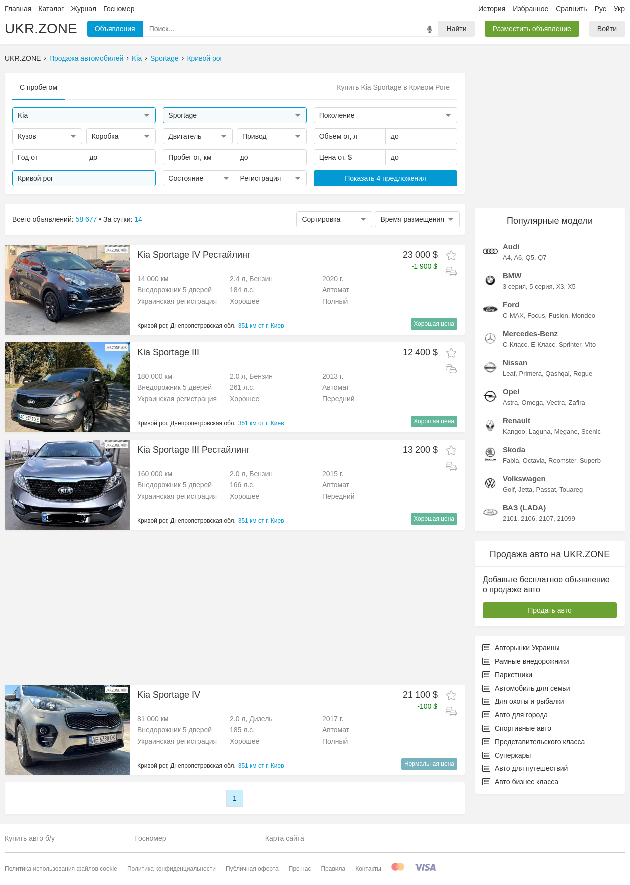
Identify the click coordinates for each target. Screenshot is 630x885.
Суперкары (506, 756)
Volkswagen (524, 478)
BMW (512, 276)
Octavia (534, 460)
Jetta (525, 490)
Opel (511, 392)
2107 (546, 518)
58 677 (87, 220)
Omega (533, 402)
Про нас (300, 869)
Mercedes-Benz (530, 334)
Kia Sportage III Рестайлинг (194, 450)
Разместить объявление (532, 29)
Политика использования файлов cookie (61, 869)
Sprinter (570, 344)
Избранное (530, 9)
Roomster (562, 460)
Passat (546, 490)
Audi (511, 246)
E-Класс (543, 344)
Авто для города (515, 715)
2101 (510, 518)
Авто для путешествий (525, 768)
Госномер (119, 9)
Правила (333, 869)
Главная (18, 9)
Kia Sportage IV (169, 695)
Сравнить (571, 9)
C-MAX (513, 316)
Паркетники (507, 675)
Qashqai (558, 374)
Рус (600, 9)
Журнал (83, 9)
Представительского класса (533, 742)
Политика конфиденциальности (172, 869)
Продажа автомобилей (87, 58)
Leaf (509, 374)
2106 (528, 518)
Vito (590, 344)
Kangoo (514, 432)
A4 (507, 258)
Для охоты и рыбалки (523, 702)
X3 (560, 286)
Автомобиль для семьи (526, 688)
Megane (566, 432)
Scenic (591, 432)
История (492, 9)
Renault (516, 420)
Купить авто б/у (30, 838)
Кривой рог (204, 58)
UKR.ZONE (41, 28)
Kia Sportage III (169, 353)
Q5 (530, 258)
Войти (607, 29)
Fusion (558, 316)
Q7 (542, 258)
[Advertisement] (231, 608)
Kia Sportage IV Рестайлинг (194, 255)
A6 (518, 258)
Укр (619, 9)
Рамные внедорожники (526, 662)
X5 (572, 286)
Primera (531, 374)
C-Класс (515, 344)
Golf (509, 490)
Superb (590, 460)
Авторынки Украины (521, 648)
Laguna (539, 432)
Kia (137, 58)
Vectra (555, 402)
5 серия (541, 286)
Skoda (514, 450)
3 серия (514, 286)
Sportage (164, 58)
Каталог (51, 9)
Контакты (369, 869)
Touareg (571, 490)
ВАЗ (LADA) (524, 508)
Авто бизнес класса (520, 782)
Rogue (583, 374)
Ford (511, 304)
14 (138, 220)
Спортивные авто (517, 728)
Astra (510, 402)
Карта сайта (285, 838)
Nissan (515, 362)
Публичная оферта (252, 869)
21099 (566, 518)
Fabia (511, 460)
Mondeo (584, 316)
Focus (536, 316)
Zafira (577, 402)
